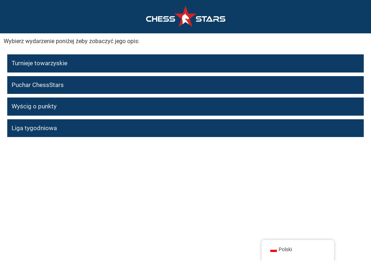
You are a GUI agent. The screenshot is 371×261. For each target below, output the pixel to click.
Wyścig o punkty (34, 106)
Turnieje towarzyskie (39, 63)
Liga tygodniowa (34, 128)
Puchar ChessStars (38, 84)
